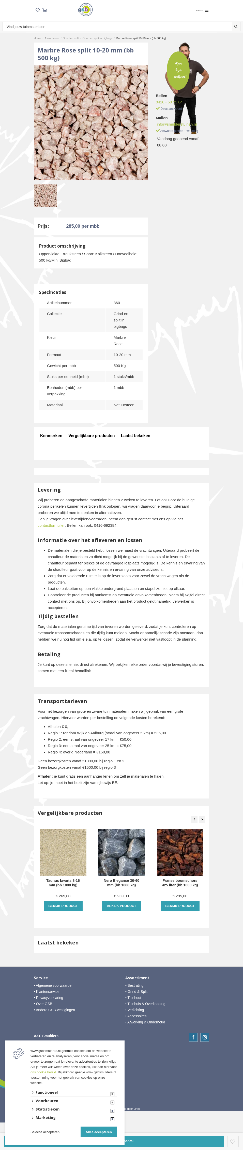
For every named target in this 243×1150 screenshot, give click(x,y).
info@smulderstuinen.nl (177, 124)
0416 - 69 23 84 (169, 102)
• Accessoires (136, 1016)
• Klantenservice (46, 992)
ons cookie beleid (43, 1072)
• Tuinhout (133, 998)
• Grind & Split (136, 992)
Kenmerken (51, 436)
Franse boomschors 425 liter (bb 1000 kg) (180, 883)
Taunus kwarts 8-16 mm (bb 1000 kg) (63, 883)
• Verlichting (134, 1010)
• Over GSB (43, 1004)
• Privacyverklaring (48, 998)
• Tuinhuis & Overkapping (145, 1004)
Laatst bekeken (136, 436)
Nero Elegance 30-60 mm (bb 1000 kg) (121, 883)
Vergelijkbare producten (92, 436)
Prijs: (43, 226)
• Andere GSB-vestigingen (54, 1010)
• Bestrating (134, 985)
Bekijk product (63, 906)
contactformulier (51, 525)
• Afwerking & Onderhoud (145, 1022)
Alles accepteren (99, 1132)
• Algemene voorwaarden (53, 985)
